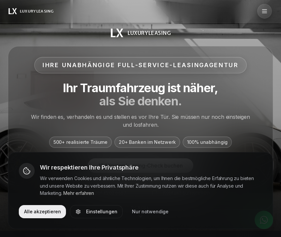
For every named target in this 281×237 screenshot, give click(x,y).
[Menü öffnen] (264, 11)
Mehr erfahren (78, 193)
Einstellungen (96, 211)
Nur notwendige (150, 211)
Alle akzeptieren (42, 211)
